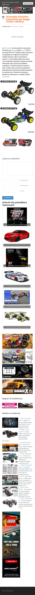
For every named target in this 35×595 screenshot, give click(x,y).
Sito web (22, 190)
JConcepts (20, 26)
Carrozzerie (14, 26)
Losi (23, 50)
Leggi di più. (5, 4)
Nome (24, 180)
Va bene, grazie (28, 3)
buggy (14, 50)
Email (24, 185)
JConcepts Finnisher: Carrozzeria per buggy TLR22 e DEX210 (18, 19)
